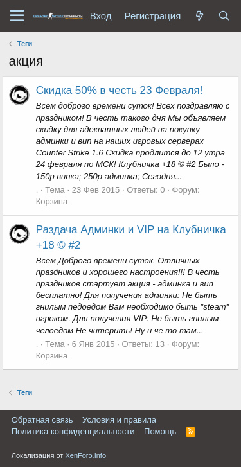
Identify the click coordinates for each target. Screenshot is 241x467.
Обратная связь (42, 420)
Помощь (160, 431)
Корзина (52, 201)
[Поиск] (223, 16)
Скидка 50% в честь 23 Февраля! (119, 90)
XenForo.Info (85, 455)
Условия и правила (119, 420)
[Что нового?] (199, 16)
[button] (17, 16)
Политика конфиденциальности (73, 431)
